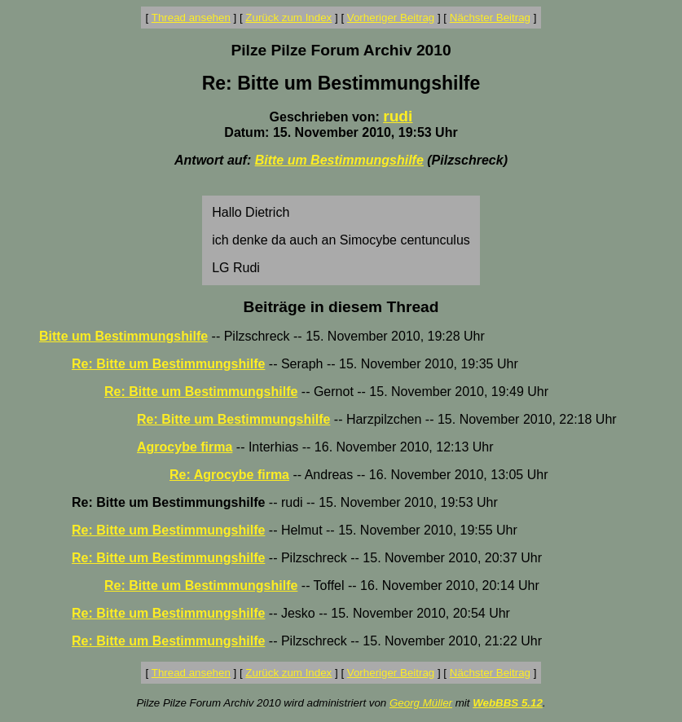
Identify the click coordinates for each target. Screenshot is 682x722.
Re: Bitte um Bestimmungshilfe (168, 364)
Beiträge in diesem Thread (341, 306)
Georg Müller (420, 703)
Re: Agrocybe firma (229, 475)
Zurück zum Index (288, 17)
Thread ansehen (191, 17)
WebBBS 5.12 (508, 703)
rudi (397, 116)
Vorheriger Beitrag (390, 17)
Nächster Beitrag (490, 17)
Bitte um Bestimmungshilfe (339, 160)
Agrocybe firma (184, 447)
